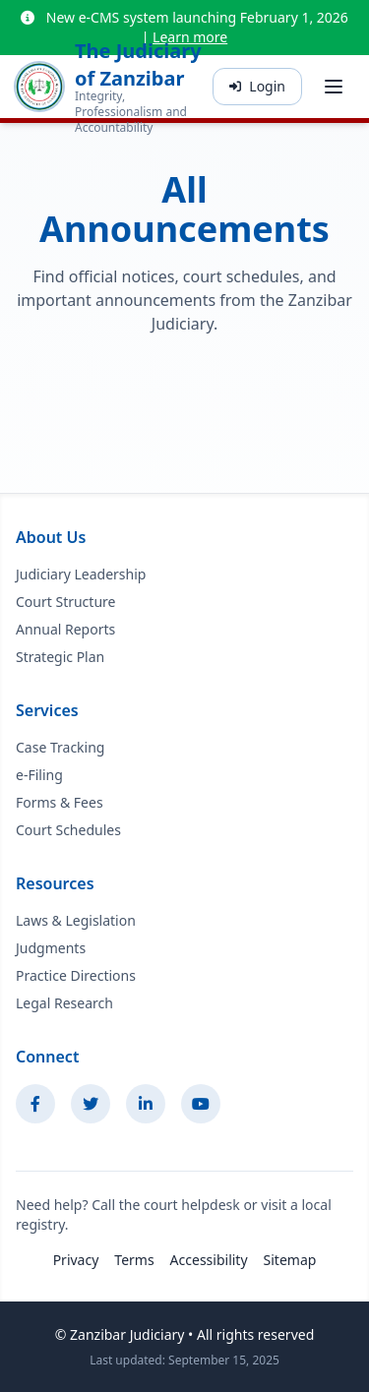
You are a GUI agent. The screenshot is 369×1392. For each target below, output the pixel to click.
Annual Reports (65, 629)
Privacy (76, 1259)
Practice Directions (76, 975)
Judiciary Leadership (81, 574)
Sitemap (290, 1259)
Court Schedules (68, 829)
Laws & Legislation (76, 920)
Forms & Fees (59, 802)
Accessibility (209, 1259)
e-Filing (39, 774)
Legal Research (64, 1003)
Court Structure (65, 601)
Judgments (51, 947)
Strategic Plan (60, 656)
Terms (134, 1259)
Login (257, 86)
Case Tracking (60, 747)
